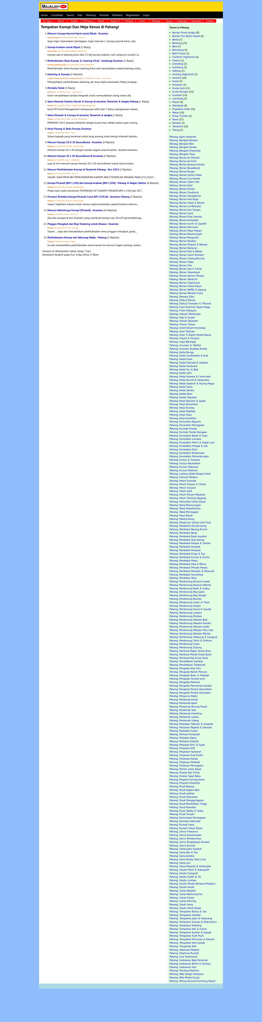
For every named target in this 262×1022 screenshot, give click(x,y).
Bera (174, 46)
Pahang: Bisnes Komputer (184, 220)
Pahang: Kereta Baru (180, 393)
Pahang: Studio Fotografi (183, 873)
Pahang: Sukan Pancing (182, 901)
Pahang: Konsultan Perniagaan (186, 425)
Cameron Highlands (183, 56)
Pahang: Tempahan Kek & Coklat (188, 928)
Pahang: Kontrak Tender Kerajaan (188, 432)
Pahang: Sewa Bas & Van (183, 852)
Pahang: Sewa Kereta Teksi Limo (187, 859)
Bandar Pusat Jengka (184, 32)
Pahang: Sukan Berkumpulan (186, 894)
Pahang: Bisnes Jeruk (181, 213)
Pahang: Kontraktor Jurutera (185, 439)
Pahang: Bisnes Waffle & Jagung (187, 289)
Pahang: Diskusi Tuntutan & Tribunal (190, 303)
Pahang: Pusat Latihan (182, 793)
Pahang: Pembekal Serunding (186, 574)
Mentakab (178, 105)
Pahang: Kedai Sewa (180, 386)
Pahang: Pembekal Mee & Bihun (187, 564)
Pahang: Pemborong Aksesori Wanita (190, 585)
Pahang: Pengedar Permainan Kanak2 (190, 685)
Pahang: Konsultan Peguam (185, 421)
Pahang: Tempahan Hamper (185, 915)
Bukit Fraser (179, 53)
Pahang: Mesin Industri (182, 487)
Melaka (129, 21)
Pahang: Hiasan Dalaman (183, 320)
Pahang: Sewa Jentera (181, 855)
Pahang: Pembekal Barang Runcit (188, 529)
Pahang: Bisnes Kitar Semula (185, 216)
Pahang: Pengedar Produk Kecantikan (190, 689)
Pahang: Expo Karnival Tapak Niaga (189, 307)
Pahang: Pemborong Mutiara (185, 616)
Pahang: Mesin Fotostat (182, 480)
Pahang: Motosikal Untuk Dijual (187, 501)
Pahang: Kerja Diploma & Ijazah (187, 400)
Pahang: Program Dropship (184, 782)
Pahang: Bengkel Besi (181, 143)
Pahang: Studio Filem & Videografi (189, 869)
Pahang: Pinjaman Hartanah (185, 751)
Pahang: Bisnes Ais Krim (182, 161)
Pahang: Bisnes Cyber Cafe (184, 181)
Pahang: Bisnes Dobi (181, 185)
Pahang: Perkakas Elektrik (184, 741)
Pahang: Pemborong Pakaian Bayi (188, 619)
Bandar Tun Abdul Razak (186, 36)
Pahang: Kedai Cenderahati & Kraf (188, 355)
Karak (175, 81)
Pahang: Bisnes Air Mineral (184, 157)
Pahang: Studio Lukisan (182, 880)
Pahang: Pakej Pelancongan (185, 505)
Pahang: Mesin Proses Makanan (187, 494)
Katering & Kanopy (58, 74)
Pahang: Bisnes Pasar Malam (185, 230)
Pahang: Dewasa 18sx (181, 296)
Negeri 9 (115, 21)
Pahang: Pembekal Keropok (185, 550)
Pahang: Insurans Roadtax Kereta (188, 348)
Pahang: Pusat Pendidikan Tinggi (188, 803)
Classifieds (57, 15)
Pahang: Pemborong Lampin (185, 612)
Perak (101, 21)
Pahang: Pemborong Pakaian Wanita (189, 633)
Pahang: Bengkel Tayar (182, 154)
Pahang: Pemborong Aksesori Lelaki (189, 581)
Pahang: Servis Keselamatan (185, 835)
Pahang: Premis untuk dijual (185, 769)
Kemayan (177, 84)
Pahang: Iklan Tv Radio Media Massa (190, 334)
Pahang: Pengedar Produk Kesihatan (190, 692)
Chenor (176, 60)
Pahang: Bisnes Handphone (185, 195)
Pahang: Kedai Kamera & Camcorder (190, 376)
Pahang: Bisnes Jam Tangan (185, 209)
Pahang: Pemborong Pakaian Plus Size (191, 630)
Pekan (175, 112)
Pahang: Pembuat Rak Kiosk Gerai (188, 658)
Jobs (80, 15)
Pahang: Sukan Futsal (181, 897)
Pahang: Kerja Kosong (181, 407)
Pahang (156, 21)
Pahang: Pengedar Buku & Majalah (189, 675)
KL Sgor (47, 21)
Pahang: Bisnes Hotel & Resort (186, 202)
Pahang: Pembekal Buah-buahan (188, 536)
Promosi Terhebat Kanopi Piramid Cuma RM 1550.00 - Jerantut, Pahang (88, 196)
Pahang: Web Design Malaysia (186, 974)
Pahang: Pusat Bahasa (181, 786)
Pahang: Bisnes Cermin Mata (185, 175)
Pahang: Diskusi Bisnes (182, 300)
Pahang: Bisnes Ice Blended (185, 206)
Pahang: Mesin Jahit (180, 491)
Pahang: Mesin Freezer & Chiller (187, 484)
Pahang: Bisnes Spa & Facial (185, 268)
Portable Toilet (55, 88)
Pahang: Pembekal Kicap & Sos (187, 553)
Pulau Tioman (180, 115)
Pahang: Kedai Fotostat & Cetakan (188, 362)
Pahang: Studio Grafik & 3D (185, 876)
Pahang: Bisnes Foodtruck (184, 192)
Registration (133, 15)
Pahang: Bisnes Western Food (186, 293)
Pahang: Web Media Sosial (184, 977)
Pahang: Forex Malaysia (182, 310)
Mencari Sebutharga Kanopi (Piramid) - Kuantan (75, 210)
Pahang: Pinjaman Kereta (183, 758)
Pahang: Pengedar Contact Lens (187, 678)
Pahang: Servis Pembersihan (185, 838)
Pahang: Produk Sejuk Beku (185, 776)
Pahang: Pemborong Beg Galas (187, 591)
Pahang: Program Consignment (187, 779)
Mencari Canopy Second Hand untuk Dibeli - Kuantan (77, 33)
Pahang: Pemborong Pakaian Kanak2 (190, 623)
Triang (175, 129)
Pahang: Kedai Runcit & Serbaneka (189, 380)
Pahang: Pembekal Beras (183, 532)
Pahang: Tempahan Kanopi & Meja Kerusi (193, 921)
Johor (142, 21)
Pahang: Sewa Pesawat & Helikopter (190, 866)
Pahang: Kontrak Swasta (183, 428)
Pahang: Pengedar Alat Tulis (185, 668)
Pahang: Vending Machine (184, 970)
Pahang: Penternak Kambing (185, 713)
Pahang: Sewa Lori (179, 862)
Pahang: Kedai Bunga (181, 352)
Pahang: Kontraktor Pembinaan (187, 453)
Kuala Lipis (178, 88)
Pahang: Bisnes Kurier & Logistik (188, 223)
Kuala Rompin (180, 91)
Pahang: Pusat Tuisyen (182, 814)
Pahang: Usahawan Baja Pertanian (188, 960)
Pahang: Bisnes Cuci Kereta (184, 178)
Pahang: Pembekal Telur (183, 577)
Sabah (209, 21)
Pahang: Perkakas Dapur (183, 737)
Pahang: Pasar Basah (181, 515)
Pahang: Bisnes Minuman (183, 227)
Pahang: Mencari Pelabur (183, 477)
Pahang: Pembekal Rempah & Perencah (191, 571)
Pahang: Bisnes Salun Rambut (186, 254)
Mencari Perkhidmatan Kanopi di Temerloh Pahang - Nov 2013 (83, 169)
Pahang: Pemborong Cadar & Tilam (189, 602)
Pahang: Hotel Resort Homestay (187, 327)
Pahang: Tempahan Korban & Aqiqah (190, 932)
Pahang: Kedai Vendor (181, 390)
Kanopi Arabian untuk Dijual (63, 47)
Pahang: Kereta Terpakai (183, 397)
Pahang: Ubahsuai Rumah (184, 953)
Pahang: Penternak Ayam (183, 703)
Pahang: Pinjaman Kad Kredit (186, 755)
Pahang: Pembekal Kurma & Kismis (189, 557)
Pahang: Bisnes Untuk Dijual (185, 286)
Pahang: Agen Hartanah (182, 136)
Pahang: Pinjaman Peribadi (184, 762)
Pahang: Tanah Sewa (181, 904)
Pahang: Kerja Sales (180, 414)
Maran (175, 102)
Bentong (177, 43)
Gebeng (176, 70)
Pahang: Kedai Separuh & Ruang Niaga (191, 383)
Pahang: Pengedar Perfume (184, 682)
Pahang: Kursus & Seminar (184, 459)
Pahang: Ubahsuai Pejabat (184, 949)
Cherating (177, 63)
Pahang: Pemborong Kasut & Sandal (190, 609)
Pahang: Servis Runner (182, 845)
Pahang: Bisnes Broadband (184, 168)
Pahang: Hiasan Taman (182, 324)
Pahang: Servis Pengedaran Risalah (189, 842)
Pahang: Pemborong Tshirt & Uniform (190, 640)
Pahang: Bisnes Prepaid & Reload (188, 244)
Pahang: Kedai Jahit (180, 373)
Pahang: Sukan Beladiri (182, 890)
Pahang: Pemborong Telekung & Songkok (193, 637)
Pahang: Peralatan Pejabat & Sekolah (190, 727)
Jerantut (176, 77)
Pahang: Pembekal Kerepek (184, 546)
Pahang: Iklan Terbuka (182, 331)
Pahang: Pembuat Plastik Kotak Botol (190, 654)
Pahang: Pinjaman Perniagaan (186, 765)
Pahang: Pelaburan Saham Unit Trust (190, 522)
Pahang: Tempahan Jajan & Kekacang (190, 918)
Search (70, 15)
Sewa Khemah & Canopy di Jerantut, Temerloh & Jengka (79, 115)
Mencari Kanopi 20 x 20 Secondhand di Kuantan (75, 156)
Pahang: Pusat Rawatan (182, 807)
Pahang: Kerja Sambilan (182, 418)
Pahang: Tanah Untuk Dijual (185, 908)
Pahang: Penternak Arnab (183, 699)
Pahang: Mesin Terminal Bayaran (187, 498)
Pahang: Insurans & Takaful (185, 345)
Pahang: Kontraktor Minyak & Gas (188, 446)
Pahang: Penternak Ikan (182, 710)
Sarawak (196, 21)
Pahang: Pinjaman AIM (182, 748)
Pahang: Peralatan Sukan (183, 730)
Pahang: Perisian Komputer (184, 734)
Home (44, 15)
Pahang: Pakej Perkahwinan (185, 508)
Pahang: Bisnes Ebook (182, 188)
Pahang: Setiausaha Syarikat (185, 848)
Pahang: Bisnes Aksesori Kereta (187, 164)
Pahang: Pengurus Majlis (183, 696)
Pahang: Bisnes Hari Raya (183, 199)
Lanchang (177, 98)
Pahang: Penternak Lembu (184, 716)
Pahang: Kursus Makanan (183, 466)
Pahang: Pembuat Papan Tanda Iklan (190, 650)
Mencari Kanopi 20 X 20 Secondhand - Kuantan (74, 142)
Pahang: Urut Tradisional (183, 956)
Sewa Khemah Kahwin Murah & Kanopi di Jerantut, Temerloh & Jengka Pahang (93, 101)
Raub (175, 119)
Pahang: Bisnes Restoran (183, 248)
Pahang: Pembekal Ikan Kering (186, 539)
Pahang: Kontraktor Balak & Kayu (188, 435)
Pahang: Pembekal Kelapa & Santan (190, 543)
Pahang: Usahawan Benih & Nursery (190, 963)
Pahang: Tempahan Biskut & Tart (188, 911)
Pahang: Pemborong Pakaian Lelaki (189, 626)
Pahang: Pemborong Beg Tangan (188, 595)
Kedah (74, 21)
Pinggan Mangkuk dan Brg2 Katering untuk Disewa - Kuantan (82, 224)
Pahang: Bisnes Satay (181, 261)
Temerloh (177, 126)
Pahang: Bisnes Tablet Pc (183, 279)
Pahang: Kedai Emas (180, 359)
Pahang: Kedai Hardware (183, 366)
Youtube (104, 15)
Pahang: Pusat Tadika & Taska (186, 810)
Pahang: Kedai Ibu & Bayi (183, 369)
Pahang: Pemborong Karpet (185, 605)
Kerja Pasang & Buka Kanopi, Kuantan (69, 128)
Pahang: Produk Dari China (184, 772)
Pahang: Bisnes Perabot (182, 241)
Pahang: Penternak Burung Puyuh (188, 706)
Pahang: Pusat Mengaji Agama (186, 800)
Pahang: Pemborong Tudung (185, 647)
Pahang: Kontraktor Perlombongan (189, 456)
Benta (175, 39)
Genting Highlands (183, 74)
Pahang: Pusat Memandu (183, 796)
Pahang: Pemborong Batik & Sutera (189, 588)
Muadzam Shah (181, 109)
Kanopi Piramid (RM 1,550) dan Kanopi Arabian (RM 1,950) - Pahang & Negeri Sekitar (96, 183)
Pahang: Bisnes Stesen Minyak (186, 275)
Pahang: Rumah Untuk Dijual (185, 828)
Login (146, 15)
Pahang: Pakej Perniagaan (184, 512)
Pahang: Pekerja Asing (181, 519)
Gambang (177, 67)
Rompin (176, 122)
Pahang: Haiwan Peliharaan (185, 314)
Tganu (169, 21)
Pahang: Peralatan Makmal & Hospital (191, 723)
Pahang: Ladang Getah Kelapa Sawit (190, 473)
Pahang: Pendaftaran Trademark (187, 664)
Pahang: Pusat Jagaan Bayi (184, 789)
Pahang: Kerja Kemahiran (183, 404)
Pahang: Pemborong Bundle (185, 598)
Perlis (61, 21)
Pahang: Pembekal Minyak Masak (188, 567)
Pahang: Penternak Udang (184, 720)
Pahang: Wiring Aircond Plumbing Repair (192, 981)
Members (117, 15)
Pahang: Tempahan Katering (185, 925)
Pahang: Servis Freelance (183, 831)
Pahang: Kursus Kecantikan (184, 463)
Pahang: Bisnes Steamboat (184, 272)
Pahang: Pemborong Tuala (184, 643)
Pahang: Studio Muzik (181, 887)
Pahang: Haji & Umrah (182, 317)
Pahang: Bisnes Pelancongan (185, 234)
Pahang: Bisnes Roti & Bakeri (185, 251)
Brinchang (178, 49)
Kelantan (183, 21)
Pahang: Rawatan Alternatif (184, 821)
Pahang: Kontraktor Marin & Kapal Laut (191, 442)
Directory (91, 15)
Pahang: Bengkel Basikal (183, 140)
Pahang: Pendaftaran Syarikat (186, 661)
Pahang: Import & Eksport (184, 338)
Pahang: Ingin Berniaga (182, 341)
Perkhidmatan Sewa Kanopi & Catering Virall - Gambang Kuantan (85, 60)
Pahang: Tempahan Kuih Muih (186, 935)
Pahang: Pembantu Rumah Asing (188, 525)
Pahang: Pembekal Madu (183, 560)
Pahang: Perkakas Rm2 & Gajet (187, 744)
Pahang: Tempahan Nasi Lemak (187, 942)
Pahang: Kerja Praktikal (182, 411)
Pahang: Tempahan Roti (182, 946)
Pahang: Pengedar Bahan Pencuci (188, 671)
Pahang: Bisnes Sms (180, 265)
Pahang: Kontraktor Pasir (183, 449)
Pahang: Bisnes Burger (182, 171)
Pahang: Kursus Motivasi (183, 470)
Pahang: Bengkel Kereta (182, 147)
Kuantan (177, 95)
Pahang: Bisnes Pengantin (184, 237)
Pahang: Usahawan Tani (182, 967)
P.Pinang (88, 21)
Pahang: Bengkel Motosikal (185, 150)
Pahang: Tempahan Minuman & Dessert (192, 939)
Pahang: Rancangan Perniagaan (187, 817)
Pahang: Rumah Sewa (181, 824)
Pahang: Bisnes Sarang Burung (186, 258)
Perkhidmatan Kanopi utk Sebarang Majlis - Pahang (77, 237)
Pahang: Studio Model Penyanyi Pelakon (192, 883)
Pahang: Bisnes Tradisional (184, 282)
